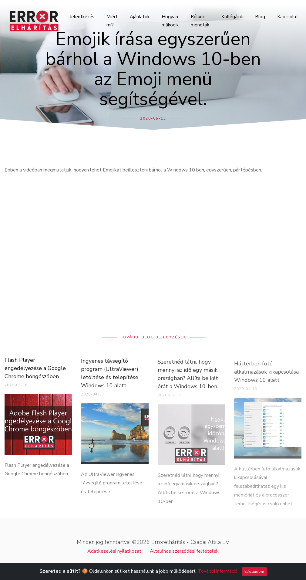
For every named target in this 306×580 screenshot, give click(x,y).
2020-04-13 (92, 398)
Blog (260, 17)
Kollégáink (232, 17)
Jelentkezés (82, 17)
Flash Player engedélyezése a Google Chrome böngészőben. (35, 371)
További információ (217, 571)
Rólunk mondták (200, 21)
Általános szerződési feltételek (184, 551)
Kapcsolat (287, 17)
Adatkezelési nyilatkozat (114, 551)
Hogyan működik (170, 21)
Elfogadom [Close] (254, 571)
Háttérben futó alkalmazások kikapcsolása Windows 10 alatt (266, 378)
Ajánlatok (140, 17)
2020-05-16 (16, 388)
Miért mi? (112, 21)
